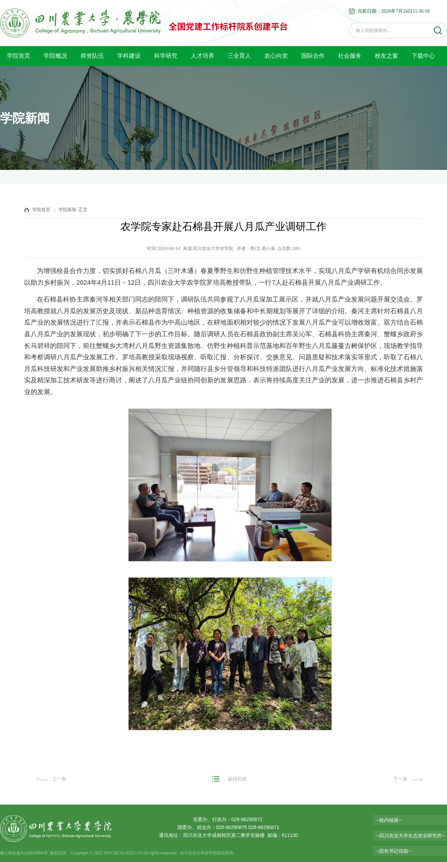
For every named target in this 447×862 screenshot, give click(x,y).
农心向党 (276, 56)
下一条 (400, 779)
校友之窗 (386, 56)
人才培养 (202, 56)
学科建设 (129, 56)
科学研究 (165, 56)
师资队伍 (92, 56)
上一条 (59, 779)
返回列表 (237, 779)
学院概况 (55, 56)
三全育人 (239, 56)
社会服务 (349, 56)
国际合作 (313, 56)
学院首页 (18, 56)
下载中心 (423, 56)
